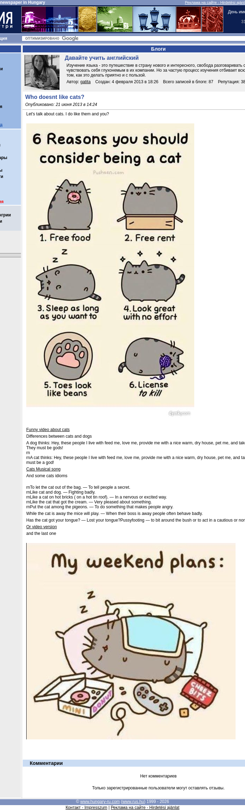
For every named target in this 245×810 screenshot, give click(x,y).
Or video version (41, 526)
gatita (85, 81)
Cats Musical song (43, 469)
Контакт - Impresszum (86, 807)
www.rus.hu (133, 801)
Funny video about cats (48, 429)
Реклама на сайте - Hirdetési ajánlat (145, 807)
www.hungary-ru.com (100, 801)
